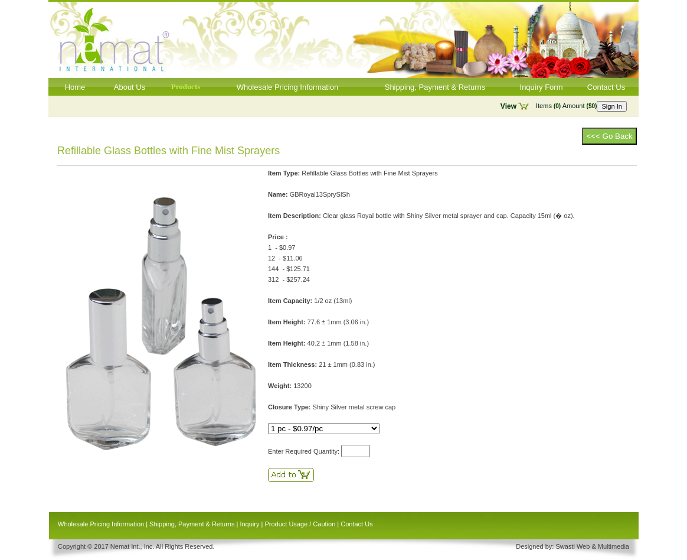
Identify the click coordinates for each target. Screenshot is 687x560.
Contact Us (606, 87)
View (508, 106)
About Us (129, 87)
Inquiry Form (541, 87)
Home (75, 87)
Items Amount (566, 105)
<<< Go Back (609, 136)
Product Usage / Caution (299, 524)
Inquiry (249, 524)
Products (186, 86)
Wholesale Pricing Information (288, 87)
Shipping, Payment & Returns (435, 87)
